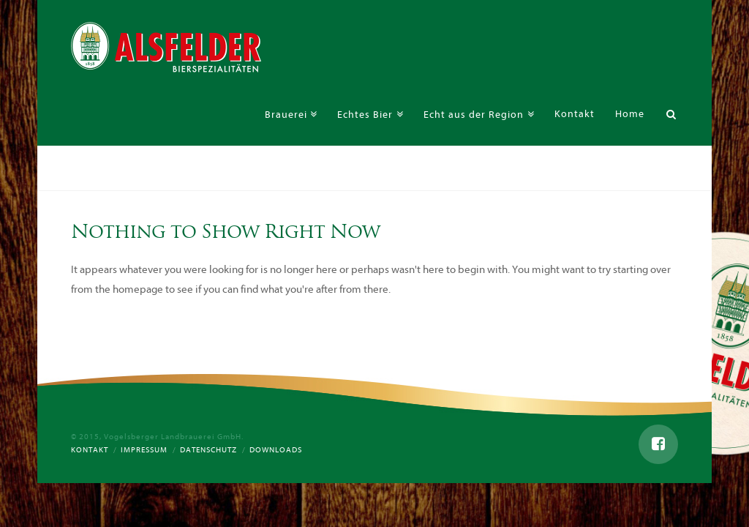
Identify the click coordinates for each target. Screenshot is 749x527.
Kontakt (89, 450)
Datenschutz (208, 450)
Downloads (275, 450)
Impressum (144, 450)
